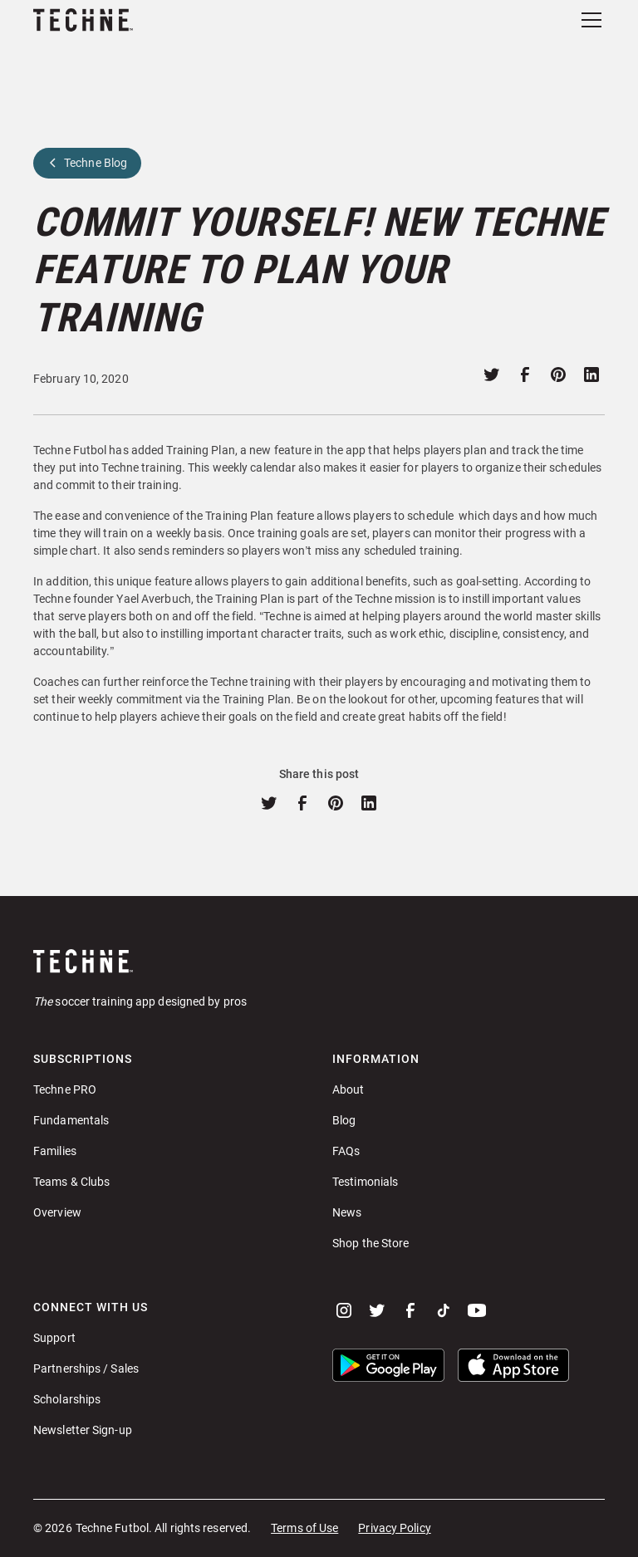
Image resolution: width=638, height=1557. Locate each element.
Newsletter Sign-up (82, 1430)
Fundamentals (71, 1120)
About (348, 1089)
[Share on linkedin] (591, 374)
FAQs (346, 1151)
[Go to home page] (319, 960)
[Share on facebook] (525, 374)
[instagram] (344, 1310)
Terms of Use (304, 1528)
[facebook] (410, 1310)
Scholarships (67, 1399)
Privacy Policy (394, 1528)
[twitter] (377, 1310)
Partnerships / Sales (86, 1368)
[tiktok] (443, 1310)
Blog (344, 1120)
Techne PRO (64, 1089)
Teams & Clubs (71, 1181)
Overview (57, 1212)
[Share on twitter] (491, 374)
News (346, 1212)
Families (54, 1151)
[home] (83, 20)
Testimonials (365, 1181)
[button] (588, 20)
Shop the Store (370, 1243)
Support (54, 1337)
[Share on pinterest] (558, 374)
